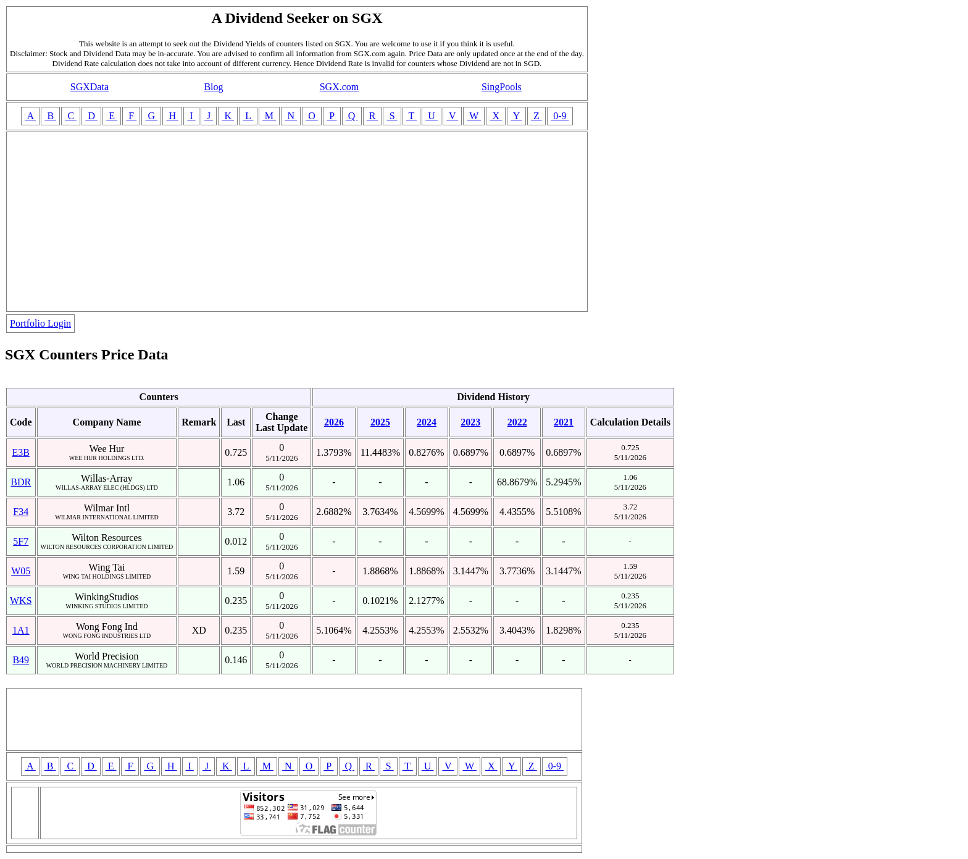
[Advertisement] (297, 221)
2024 (426, 422)
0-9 (560, 116)
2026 (334, 422)
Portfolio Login (40, 323)
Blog (213, 87)
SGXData (89, 87)
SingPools (502, 87)
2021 (564, 422)
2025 (380, 422)
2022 (517, 422)
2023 (470, 422)
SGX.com (339, 87)
